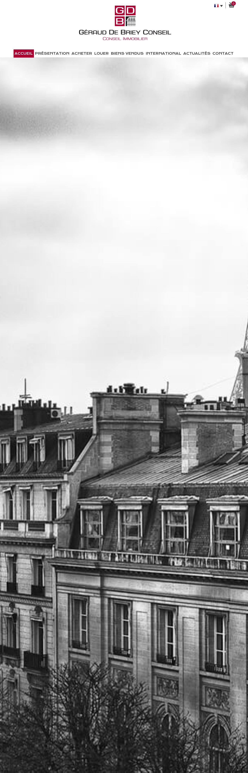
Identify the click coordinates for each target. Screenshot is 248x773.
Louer (101, 53)
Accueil (24, 53)
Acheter (81, 53)
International (163, 53)
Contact (223, 53)
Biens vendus (127, 53)
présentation (52, 53)
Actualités (196, 53)
